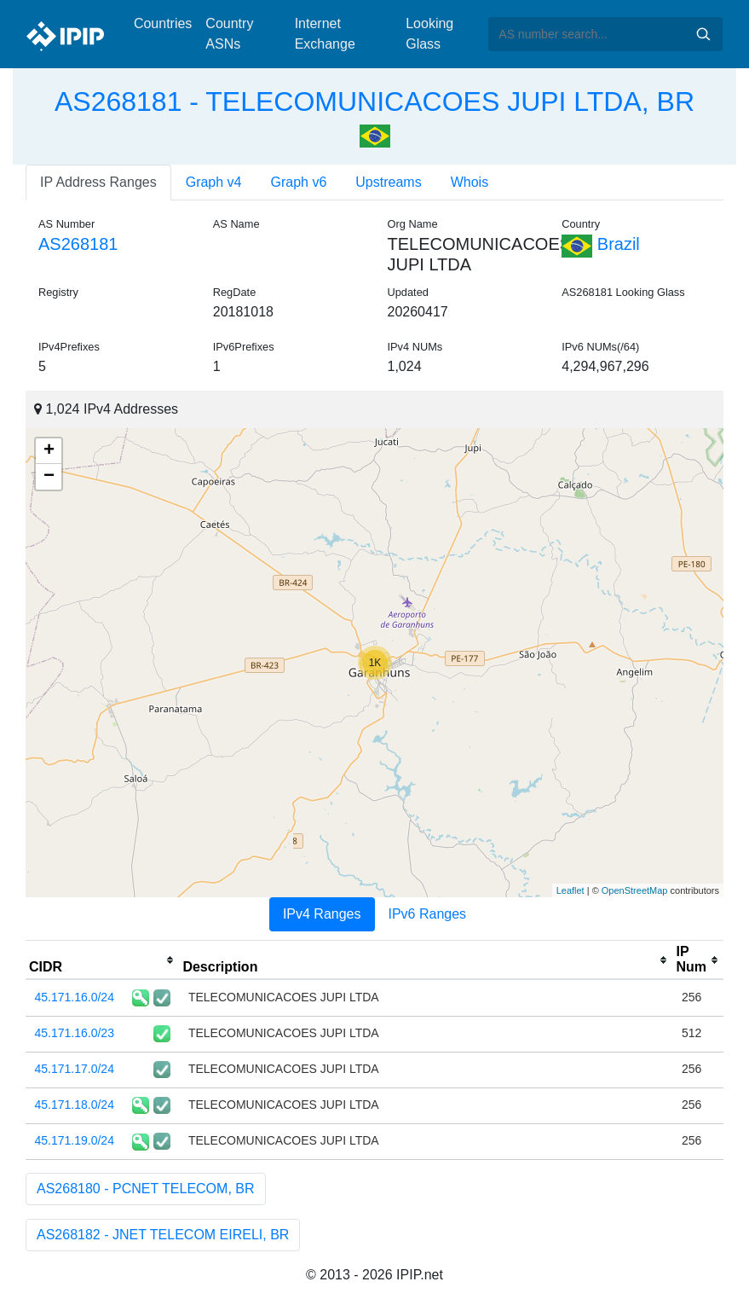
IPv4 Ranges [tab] (322, 914)
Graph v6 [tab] (299, 182)
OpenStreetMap (635, 890)
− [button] (49, 477)
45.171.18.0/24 (74, 1104)
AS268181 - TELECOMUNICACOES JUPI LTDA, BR (374, 101)
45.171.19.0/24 (74, 1140)
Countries (163, 23)
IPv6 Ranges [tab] (428, 914)
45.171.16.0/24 (74, 997)
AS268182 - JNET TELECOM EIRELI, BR (163, 1234)
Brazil (601, 244)
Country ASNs (229, 33)
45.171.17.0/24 (74, 1069)
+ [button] (49, 451)
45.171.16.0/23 (74, 1033)
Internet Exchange (325, 33)
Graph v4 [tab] (214, 182)
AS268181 (78, 244)
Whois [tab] (469, 182)
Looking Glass (429, 33)
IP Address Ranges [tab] (98, 182)
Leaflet (570, 890)
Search (703, 34)
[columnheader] (102, 960)
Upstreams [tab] (388, 182)
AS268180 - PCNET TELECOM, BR (146, 1188)
